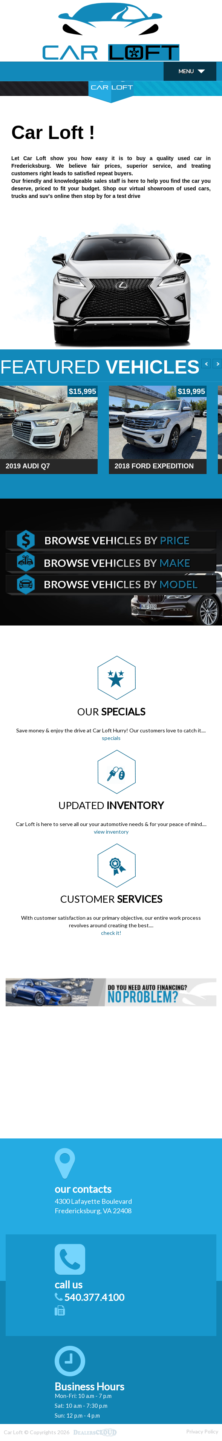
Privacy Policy (202, 1431)
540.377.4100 (94, 1297)
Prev (206, 363)
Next (217, 363)
